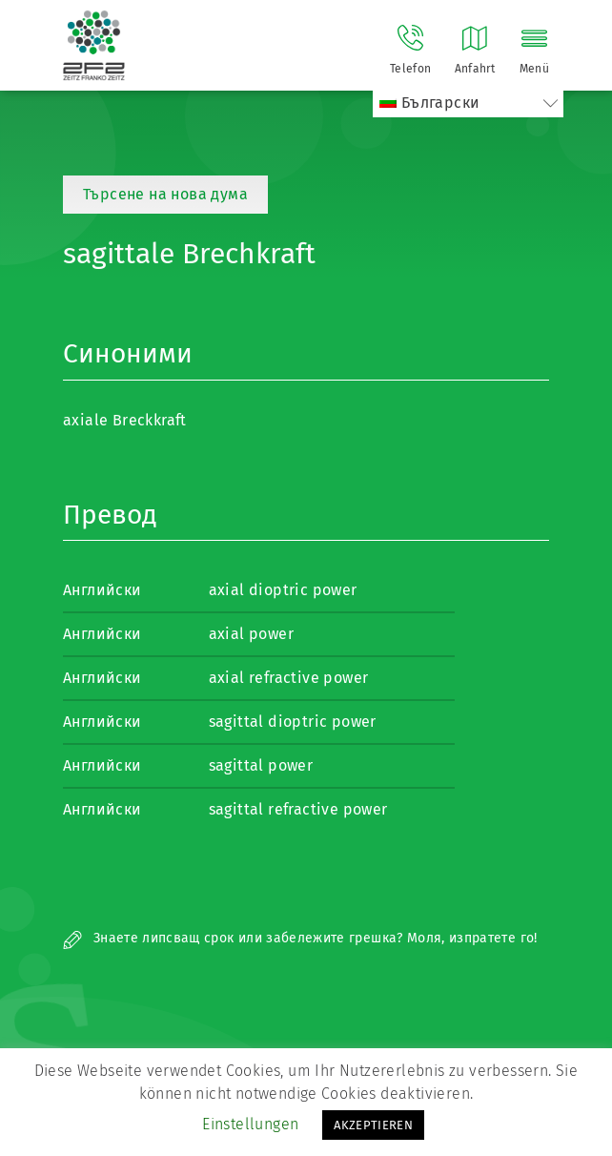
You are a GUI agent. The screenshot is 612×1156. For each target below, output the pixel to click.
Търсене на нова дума (165, 194)
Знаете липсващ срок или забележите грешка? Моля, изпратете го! (300, 938)
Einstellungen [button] (250, 1124)
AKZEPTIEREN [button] (373, 1125)
